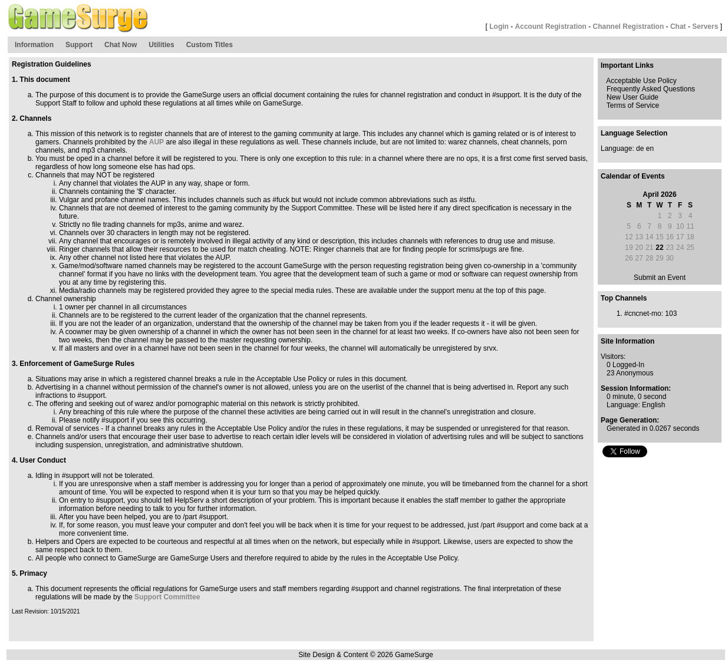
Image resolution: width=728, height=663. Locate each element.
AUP (156, 142)
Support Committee (167, 597)
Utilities (161, 45)
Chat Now (120, 45)
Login (499, 26)
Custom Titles (209, 45)
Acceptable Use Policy (641, 81)
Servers (705, 26)
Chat (678, 26)
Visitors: (613, 356)
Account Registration (551, 26)
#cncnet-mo (642, 313)
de (640, 148)
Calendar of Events (633, 176)
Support (79, 45)
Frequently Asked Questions (651, 89)
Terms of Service (633, 105)
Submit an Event (660, 277)
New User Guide (632, 97)
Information (34, 45)
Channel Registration (628, 26)
